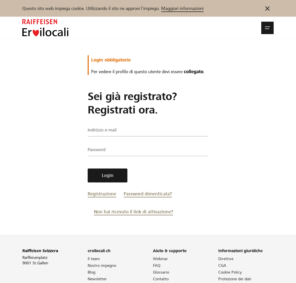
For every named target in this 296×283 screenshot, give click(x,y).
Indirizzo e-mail (102, 130)
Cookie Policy (230, 272)
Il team (94, 258)
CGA (222, 265)
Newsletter (97, 279)
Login (107, 175)
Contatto (161, 279)
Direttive (225, 258)
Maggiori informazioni (182, 8)
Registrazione (102, 193)
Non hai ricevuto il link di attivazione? (133, 211)
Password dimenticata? (148, 193)
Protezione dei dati (234, 279)
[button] (267, 28)
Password (97, 150)
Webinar (160, 258)
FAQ (156, 265)
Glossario (161, 272)
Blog (91, 272)
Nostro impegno (102, 265)
